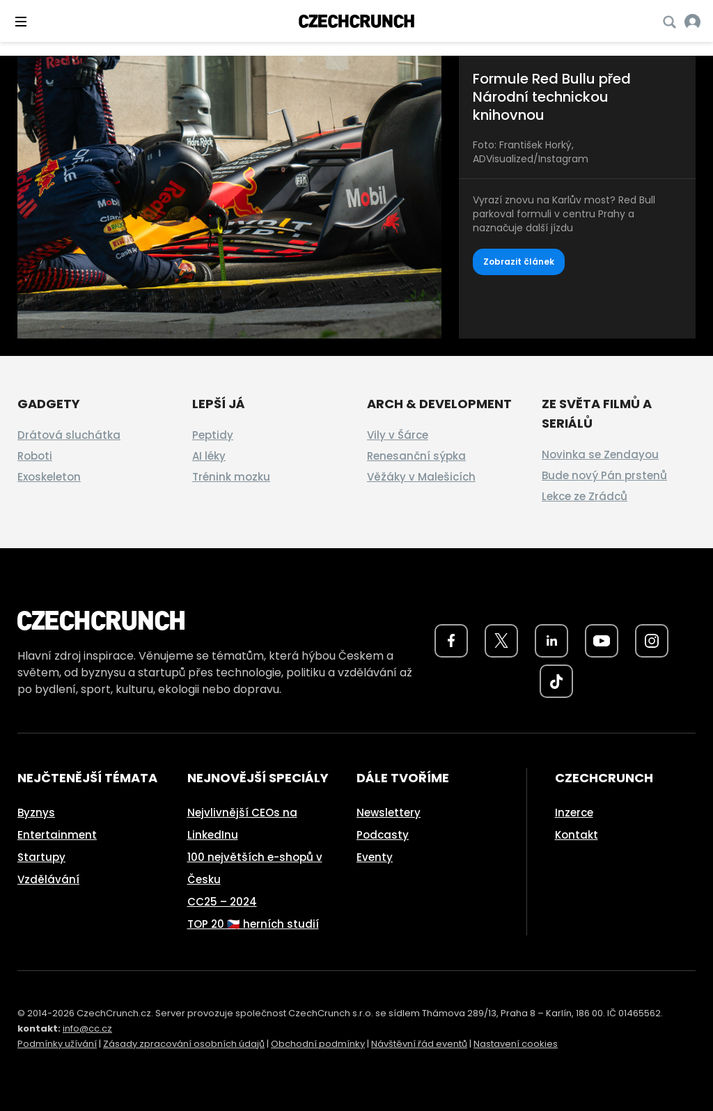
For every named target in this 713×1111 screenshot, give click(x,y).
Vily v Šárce (397, 435)
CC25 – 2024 (222, 901)
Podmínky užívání (57, 1043)
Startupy (41, 857)
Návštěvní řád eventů (419, 1043)
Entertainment (57, 835)
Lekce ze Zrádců (584, 496)
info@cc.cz (87, 1028)
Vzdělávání (48, 879)
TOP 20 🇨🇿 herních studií (253, 924)
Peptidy (212, 435)
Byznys (36, 812)
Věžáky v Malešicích (421, 476)
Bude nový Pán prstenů (604, 475)
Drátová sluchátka (68, 435)
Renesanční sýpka (416, 456)
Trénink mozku (231, 476)
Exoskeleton (49, 476)
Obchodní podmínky (318, 1043)
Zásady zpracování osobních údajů (184, 1043)
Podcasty (382, 835)
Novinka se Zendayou (600, 454)
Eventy (374, 857)
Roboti (34, 456)
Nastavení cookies (515, 1043)
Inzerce (574, 812)
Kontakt (576, 835)
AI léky (209, 456)
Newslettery (388, 812)
